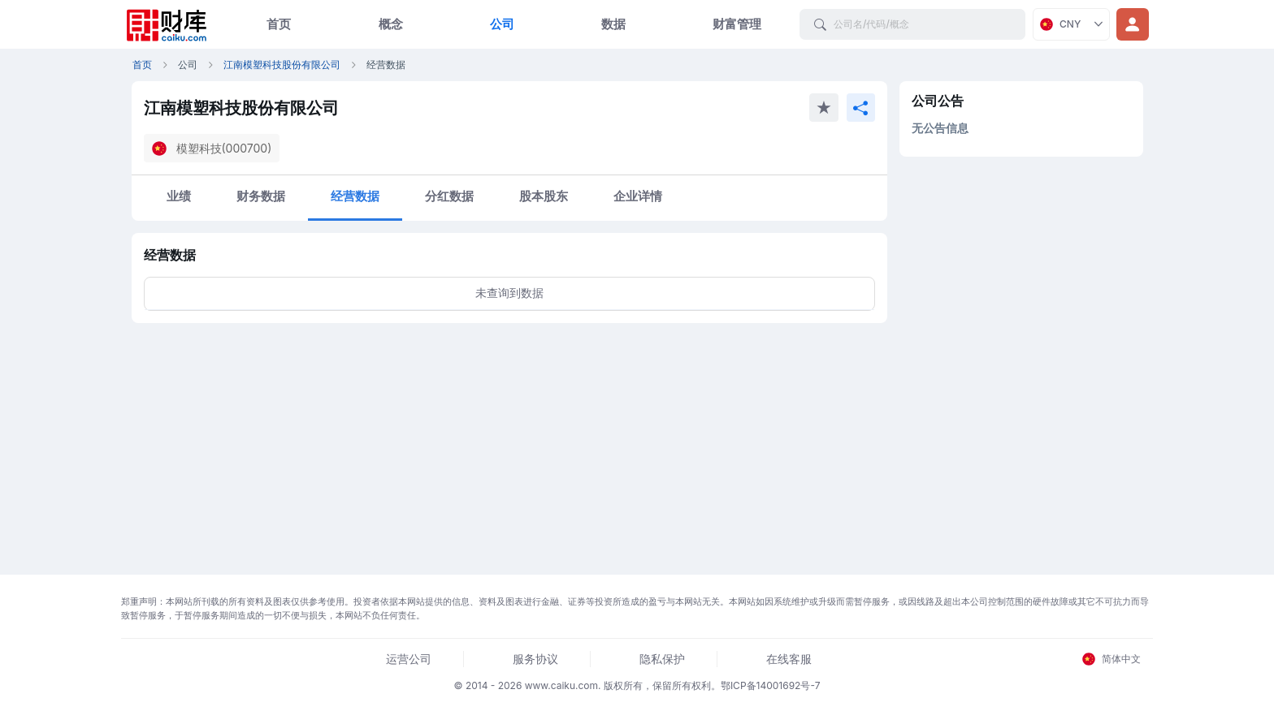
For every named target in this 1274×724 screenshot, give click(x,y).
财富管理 (737, 24)
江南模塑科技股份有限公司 (281, 64)
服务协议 (535, 659)
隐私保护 (662, 659)
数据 (613, 24)
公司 (502, 24)
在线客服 (789, 659)
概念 (391, 24)
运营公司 (408, 659)
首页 (278, 24)
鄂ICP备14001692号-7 (771, 685)
